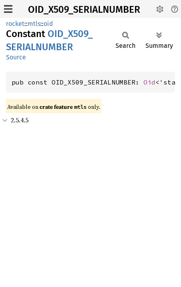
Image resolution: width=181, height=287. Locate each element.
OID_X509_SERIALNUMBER (84, 9)
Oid (149, 82)
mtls (34, 24)
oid (48, 24)
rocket (15, 24)
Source (16, 57)
